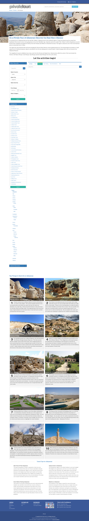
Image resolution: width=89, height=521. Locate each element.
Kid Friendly (13, 146)
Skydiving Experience (15, 173)
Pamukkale (16, 224)
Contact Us (23, 502)
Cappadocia (15, 214)
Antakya (14, 198)
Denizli (14, 222)
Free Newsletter (12, 507)
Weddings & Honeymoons (16, 180)
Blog (10, 505)
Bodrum (15, 246)
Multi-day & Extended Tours (16, 152)
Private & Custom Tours (15, 159)
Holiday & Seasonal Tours (16, 139)
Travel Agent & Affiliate (37, 503)
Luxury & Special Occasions (16, 148)
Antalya (14, 200)
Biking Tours (13, 114)
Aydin (14, 204)
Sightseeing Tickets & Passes (16, 171)
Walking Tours (14, 177)
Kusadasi (15, 207)
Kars (13, 238)
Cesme (15, 230)
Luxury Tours (13, 150)
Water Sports (13, 178)
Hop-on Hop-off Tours (15, 141)
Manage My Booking (61, 1)
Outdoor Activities (14, 155)
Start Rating (45, 62)
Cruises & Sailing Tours (15, 119)
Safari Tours (13, 160)
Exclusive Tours (14, 134)
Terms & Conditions (55, 518)
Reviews (40, 62)
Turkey (15, 8)
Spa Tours (13, 175)
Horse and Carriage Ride (15, 143)
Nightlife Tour (13, 153)
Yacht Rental (13, 182)
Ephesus (15, 232)
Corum (14, 220)
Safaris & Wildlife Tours (15, 162)
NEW (60, 62)
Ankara (14, 196)
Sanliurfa (14, 256)
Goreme (15, 216)
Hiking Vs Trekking (14, 137)
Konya (14, 240)
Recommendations (53, 62)
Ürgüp (15, 218)
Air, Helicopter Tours (15, 107)
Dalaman (15, 248)
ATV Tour (13, 105)
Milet (14, 209)
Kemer (15, 201)
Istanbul (14, 227)
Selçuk (15, 234)
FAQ (22, 503)
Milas (15, 254)
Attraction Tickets (14, 110)
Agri (13, 192)
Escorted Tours (14, 132)
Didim (15, 205)
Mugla (14, 244)
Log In (69, 1)
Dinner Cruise (13, 130)
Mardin (14, 242)
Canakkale (15, 212)
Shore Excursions (14, 168)
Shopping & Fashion (15, 166)
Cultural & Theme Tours (15, 126)
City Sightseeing (14, 116)
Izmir (13, 229)
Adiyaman (15, 190)
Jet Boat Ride (13, 144)
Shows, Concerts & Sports (16, 169)
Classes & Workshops (15, 117)
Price (36, 62)
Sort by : (31, 62)
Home (10, 8)
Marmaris (15, 252)
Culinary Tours (14, 123)
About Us (11, 502)
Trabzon (14, 258)
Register (74, 1)
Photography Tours (15, 157)
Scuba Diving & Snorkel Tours (16, 164)
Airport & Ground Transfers (16, 108)
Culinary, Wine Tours (15, 125)
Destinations (11, 503)
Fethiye (15, 250)
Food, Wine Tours (14, 135)
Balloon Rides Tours (15, 112)
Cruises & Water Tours (15, 121)
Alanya (14, 194)
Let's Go (75, 5)
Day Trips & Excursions (15, 128)
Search (18, 97)
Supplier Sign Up (36, 502)
